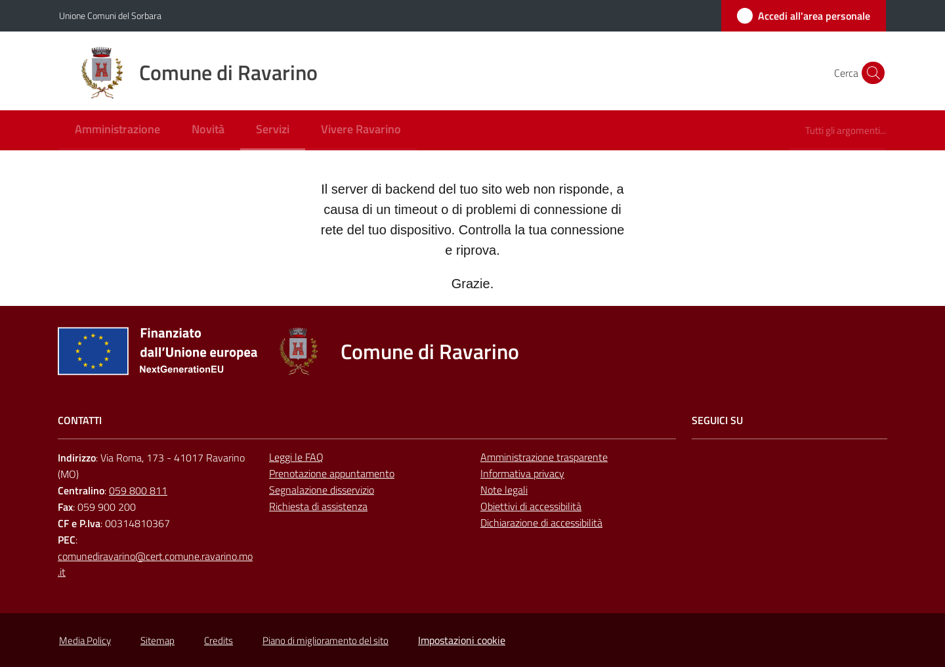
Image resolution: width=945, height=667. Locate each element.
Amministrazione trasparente (544, 457)
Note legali (504, 490)
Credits (218, 640)
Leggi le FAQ (296, 457)
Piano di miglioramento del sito (325, 640)
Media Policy (85, 640)
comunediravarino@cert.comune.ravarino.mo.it (155, 564)
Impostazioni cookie (461, 640)
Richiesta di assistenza (318, 506)
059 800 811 (138, 490)
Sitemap (157, 640)
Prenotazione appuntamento (331, 473)
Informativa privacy (522, 473)
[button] (870, 73)
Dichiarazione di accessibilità (541, 522)
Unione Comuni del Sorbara (110, 15)
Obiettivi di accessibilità (530, 506)
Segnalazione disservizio (321, 490)
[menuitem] (117, 130)
